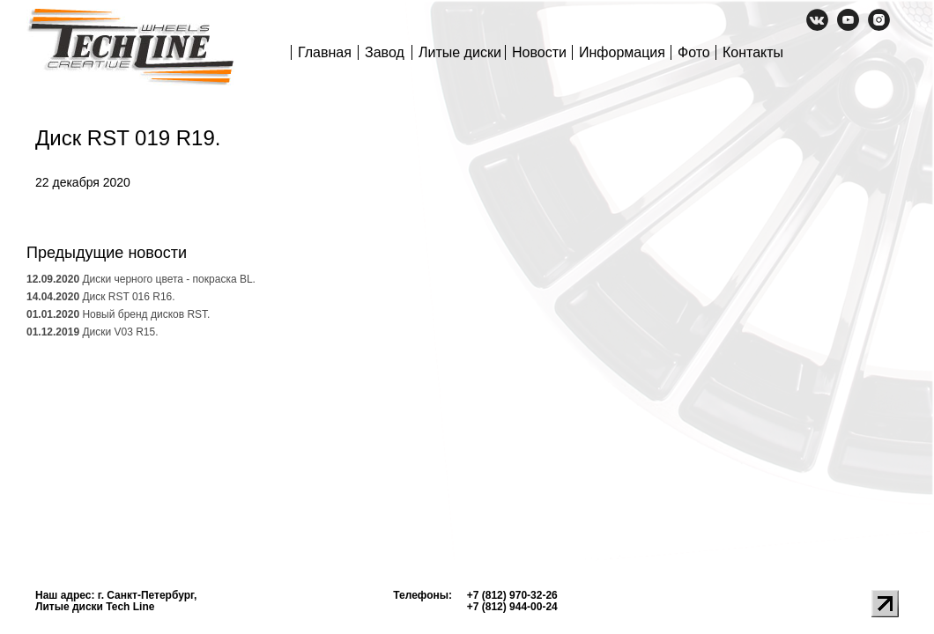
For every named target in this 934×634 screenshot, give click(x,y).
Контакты (753, 52)
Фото (694, 52)
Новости (539, 52)
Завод (384, 52)
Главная (325, 52)
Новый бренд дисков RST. (118, 314)
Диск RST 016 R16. (100, 297)
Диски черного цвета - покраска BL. (141, 279)
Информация (622, 52)
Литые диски (460, 52)
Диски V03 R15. (92, 332)
